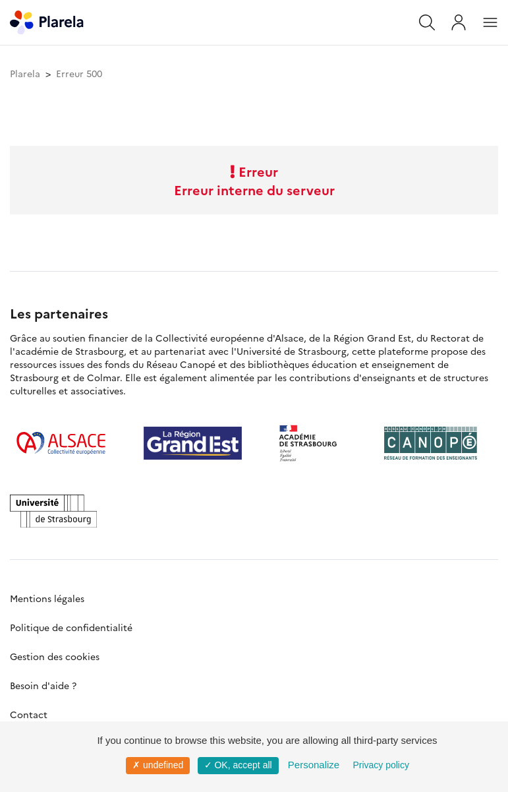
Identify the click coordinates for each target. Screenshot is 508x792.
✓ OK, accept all (238, 765)
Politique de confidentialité (71, 627)
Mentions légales (47, 598)
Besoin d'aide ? (43, 685)
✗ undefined (157, 765)
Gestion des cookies (54, 656)
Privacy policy (381, 765)
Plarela (25, 73)
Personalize (313, 764)
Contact (28, 714)
